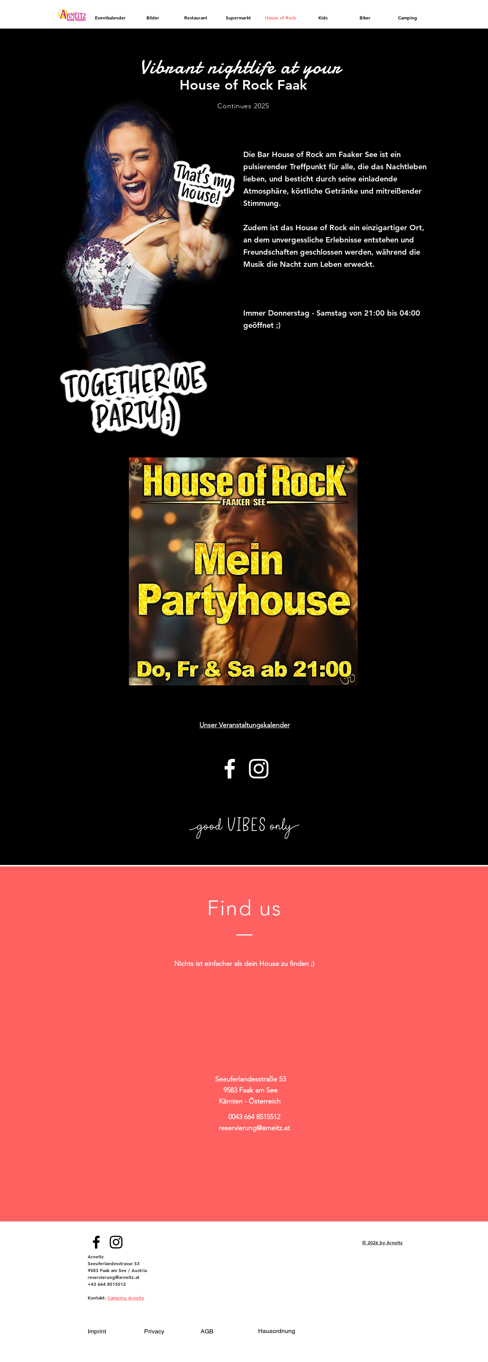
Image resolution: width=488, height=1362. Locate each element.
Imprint (97, 1331)
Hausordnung (276, 1331)
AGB (207, 1331)
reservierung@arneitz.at (254, 1128)
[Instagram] (259, 769)
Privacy (154, 1331)
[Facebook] (230, 769)
